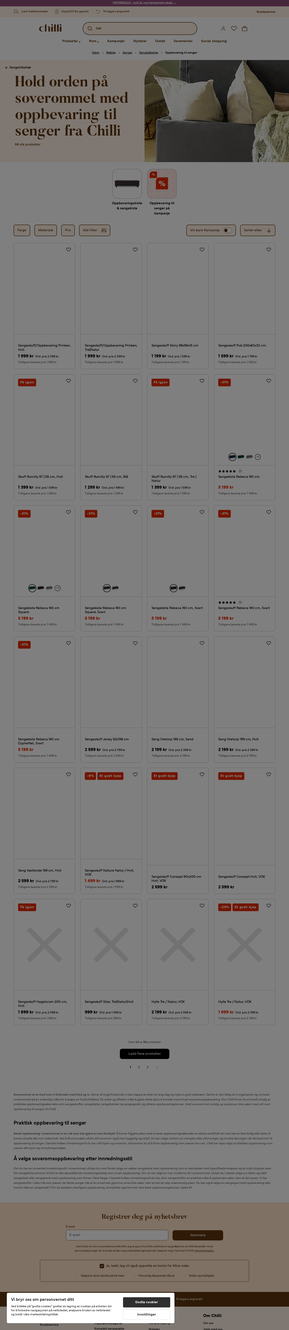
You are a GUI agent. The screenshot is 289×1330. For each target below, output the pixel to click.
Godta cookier (146, 1302)
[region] (90, 1308)
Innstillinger (146, 1314)
